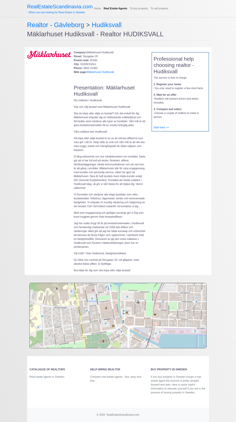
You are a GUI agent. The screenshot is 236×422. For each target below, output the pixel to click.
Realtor (38, 24)
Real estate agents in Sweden (47, 376)
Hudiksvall (107, 24)
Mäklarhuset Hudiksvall (100, 72)
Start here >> (161, 127)
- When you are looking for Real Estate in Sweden (60, 9)
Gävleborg (69, 24)
